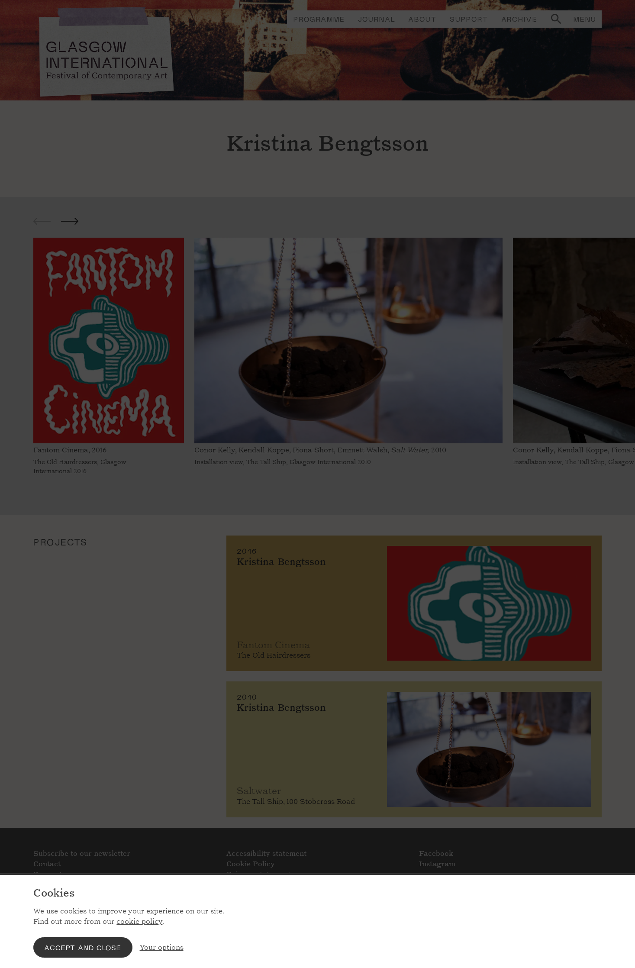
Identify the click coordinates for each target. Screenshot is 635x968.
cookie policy (139, 921)
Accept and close (82, 947)
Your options (162, 947)
